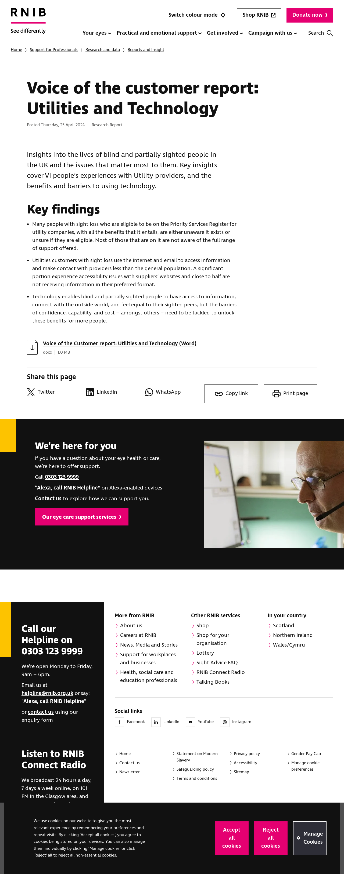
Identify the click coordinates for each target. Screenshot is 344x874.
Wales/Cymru (289, 645)
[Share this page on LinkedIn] (113, 392)
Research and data (102, 50)
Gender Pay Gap (306, 754)
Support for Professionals (54, 50)
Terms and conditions (197, 778)
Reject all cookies (270, 838)
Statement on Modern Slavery (197, 757)
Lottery (205, 653)
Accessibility (245, 763)
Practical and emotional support (159, 33)
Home (16, 50)
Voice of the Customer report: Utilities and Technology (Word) (119, 343)
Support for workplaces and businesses (148, 658)
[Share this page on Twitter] (54, 392)
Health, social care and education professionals (148, 676)
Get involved (225, 33)
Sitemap (241, 772)
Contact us (48, 498)
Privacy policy (247, 754)
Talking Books (213, 682)
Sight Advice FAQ (217, 662)
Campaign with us (272, 33)
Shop (202, 625)
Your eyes (97, 33)
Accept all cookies (231, 838)
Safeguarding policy (195, 769)
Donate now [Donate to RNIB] (309, 15)
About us (131, 625)
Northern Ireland (293, 635)
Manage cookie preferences (305, 766)
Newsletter (129, 772)
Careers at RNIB (138, 635)
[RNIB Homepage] (28, 24)
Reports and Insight (146, 50)
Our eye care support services (81, 517)
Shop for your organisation (212, 639)
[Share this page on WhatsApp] (172, 392)
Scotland (283, 625)
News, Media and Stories (149, 645)
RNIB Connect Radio (220, 672)
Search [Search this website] (320, 33)
